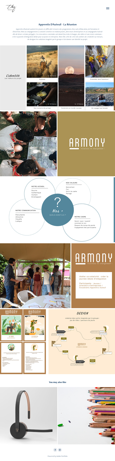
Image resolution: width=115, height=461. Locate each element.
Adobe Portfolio (61, 456)
